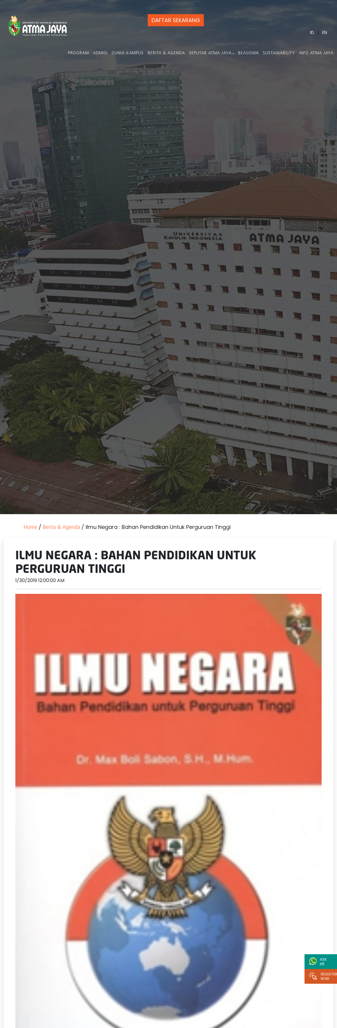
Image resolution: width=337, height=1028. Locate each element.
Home (30, 527)
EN (324, 32)
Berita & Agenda (166, 53)
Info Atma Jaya (316, 53)
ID (312, 32)
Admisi (100, 53)
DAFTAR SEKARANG (176, 20)
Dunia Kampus (128, 53)
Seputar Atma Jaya (210, 53)
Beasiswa (248, 53)
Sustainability (279, 53)
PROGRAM (78, 53)
